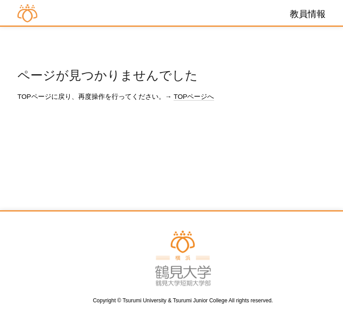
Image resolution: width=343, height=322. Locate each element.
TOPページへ (194, 96)
